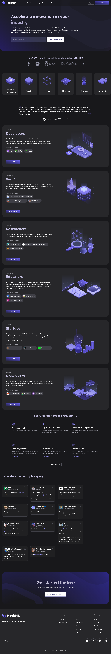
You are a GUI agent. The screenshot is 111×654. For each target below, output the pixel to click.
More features (56, 465)
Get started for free (55, 594)
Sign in (91, 3)
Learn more (15, 434)
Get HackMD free (102, 3)
